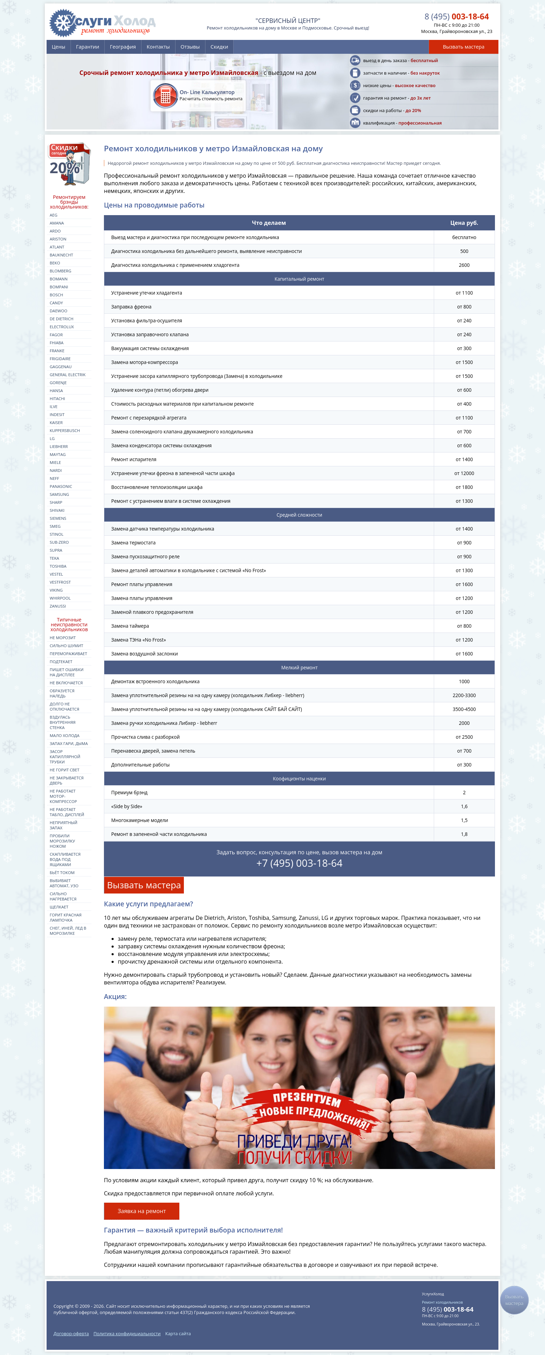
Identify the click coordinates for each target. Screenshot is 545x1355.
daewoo (58, 310)
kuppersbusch (65, 430)
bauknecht (61, 254)
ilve (54, 406)
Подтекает (61, 661)
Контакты (158, 46)
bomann (58, 278)
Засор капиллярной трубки (65, 756)
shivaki (57, 510)
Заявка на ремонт (142, 1211)
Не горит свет (64, 769)
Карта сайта (178, 1333)
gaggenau (61, 366)
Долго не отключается (64, 706)
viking (56, 590)
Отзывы (190, 46)
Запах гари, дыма (69, 743)
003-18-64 (456, 16)
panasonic (61, 486)
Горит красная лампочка (66, 917)
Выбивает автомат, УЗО (64, 883)
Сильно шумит (66, 645)
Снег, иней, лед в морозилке (68, 930)
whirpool (60, 598)
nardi (56, 470)
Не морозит (63, 637)
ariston (58, 239)
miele (55, 462)
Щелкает (59, 906)
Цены (58, 46)
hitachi (57, 398)
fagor (56, 334)
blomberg (60, 270)
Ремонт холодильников (442, 1302)
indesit (57, 414)
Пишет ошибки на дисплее (66, 672)
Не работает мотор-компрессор (63, 796)
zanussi (58, 606)
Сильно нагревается (63, 896)
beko (55, 262)
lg (52, 438)
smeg (55, 526)
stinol (57, 534)
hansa (56, 390)
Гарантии (87, 46)
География (123, 46)
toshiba (58, 566)
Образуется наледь (62, 693)
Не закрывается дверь (67, 780)
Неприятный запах (64, 825)
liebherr (59, 446)
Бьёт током (62, 872)
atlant (57, 246)
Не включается (66, 682)
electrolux (62, 326)
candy (56, 302)
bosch (56, 294)
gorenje (58, 382)
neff (54, 478)
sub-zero (59, 542)
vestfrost (60, 582)
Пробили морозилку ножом (62, 841)
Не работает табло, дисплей (67, 812)
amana (57, 223)
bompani (59, 286)
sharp (56, 502)
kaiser (56, 422)
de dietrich (61, 318)
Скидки (219, 46)
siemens (58, 518)
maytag (58, 454)
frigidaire (60, 358)
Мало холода (65, 735)
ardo (55, 231)
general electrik (68, 374)
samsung (59, 494)
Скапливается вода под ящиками (65, 859)
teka (54, 558)
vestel (56, 574)
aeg (53, 215)
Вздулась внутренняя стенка (62, 722)
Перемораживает (68, 653)
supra (56, 550)
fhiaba (57, 342)
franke (57, 350)
